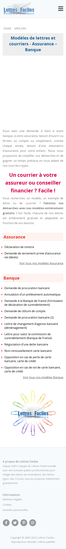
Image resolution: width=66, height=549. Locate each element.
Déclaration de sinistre (19, 247)
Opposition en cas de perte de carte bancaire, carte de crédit (27, 359)
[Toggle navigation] (60, 9)
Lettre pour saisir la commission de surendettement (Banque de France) (28, 336)
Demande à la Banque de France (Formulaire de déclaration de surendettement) (33, 303)
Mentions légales (12, 499)
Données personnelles (15, 510)
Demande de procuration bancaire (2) (29, 317)
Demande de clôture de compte (24, 311)
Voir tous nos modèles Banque (43, 377)
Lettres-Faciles (45, 537)
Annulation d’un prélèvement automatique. (32, 294)
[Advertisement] (33, 90)
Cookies (7, 504)
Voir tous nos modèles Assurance (41, 263)
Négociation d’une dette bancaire (26, 344)
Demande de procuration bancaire (27, 288)
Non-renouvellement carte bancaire (28, 351)
